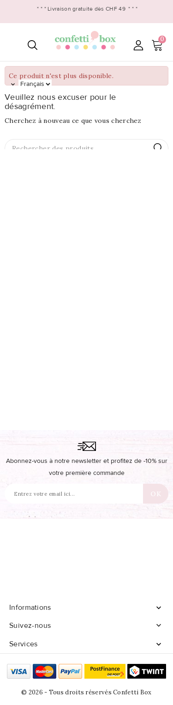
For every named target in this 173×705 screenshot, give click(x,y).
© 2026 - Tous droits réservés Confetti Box (86, 692)
